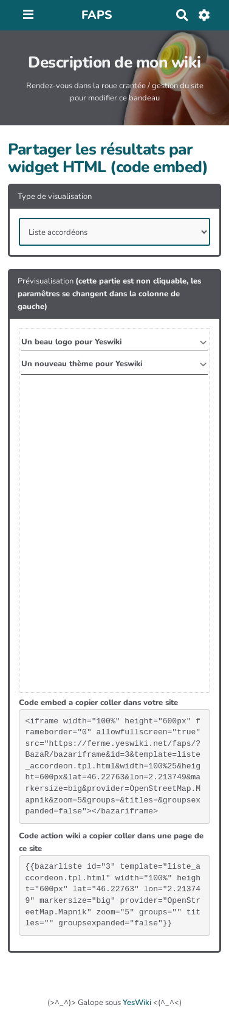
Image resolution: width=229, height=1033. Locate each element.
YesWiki (137, 1002)
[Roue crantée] (204, 15)
